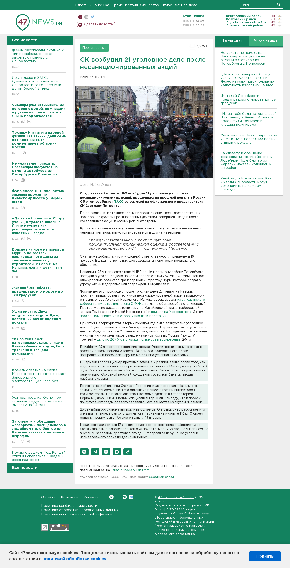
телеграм (92, 17)
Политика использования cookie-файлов (76, 514)
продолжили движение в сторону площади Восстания (123, 316)
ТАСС (118, 201)
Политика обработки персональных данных (80, 510)
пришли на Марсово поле (171, 312)
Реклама (91, 497)
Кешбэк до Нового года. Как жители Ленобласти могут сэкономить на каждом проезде (246, 184)
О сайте (48, 497)
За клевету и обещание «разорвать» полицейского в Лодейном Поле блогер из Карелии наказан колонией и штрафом (246, 160)
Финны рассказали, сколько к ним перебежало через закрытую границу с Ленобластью (39, 59)
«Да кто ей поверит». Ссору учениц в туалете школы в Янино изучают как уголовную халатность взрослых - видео (247, 80)
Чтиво (167, 5)
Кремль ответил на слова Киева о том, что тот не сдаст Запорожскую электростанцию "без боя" (39, 379)
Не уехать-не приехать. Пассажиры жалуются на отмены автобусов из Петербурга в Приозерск (243, 58)
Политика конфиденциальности (69, 505)
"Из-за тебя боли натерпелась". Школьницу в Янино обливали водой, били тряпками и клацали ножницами (249, 119)
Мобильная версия (80, 17)
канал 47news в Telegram (130, 470)
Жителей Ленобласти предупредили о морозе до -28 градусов (248, 99)
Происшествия (125, 5)
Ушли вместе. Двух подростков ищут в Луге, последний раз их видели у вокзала (249, 139)
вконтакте (86, 17)
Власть (81, 5)
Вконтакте (111, 497)
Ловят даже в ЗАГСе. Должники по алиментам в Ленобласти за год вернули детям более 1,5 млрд (39, 86)
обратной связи (161, 477)
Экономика (99, 5)
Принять (265, 556)
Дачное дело (186, 5)
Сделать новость (98, 24)
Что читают (266, 40)
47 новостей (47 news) (176, 497)
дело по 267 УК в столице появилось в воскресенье (139, 339)
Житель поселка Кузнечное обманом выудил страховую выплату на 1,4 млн (39, 404)
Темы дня (232, 40)
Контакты (69, 497)
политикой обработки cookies (74, 559)
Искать (278, 4)
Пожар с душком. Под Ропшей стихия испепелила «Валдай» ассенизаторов (39, 459)
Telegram (131, 497)
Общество (149, 5)
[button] (84, 451)
